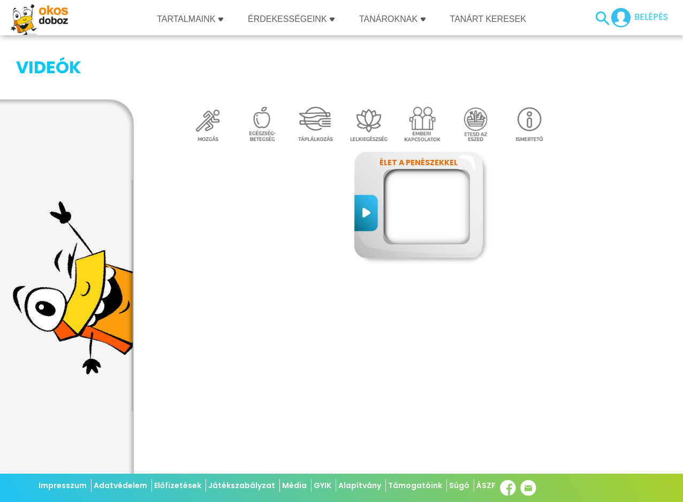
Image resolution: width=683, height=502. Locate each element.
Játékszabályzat (241, 485)
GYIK (322, 485)
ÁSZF (486, 485)
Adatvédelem (120, 485)
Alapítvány (359, 485)
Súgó (459, 485)
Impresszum (63, 485)
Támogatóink (415, 485)
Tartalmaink (190, 19)
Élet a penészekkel (419, 109)
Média (294, 485)
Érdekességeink (291, 19)
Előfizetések (177, 485)
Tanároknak (392, 19)
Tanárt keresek (488, 19)
